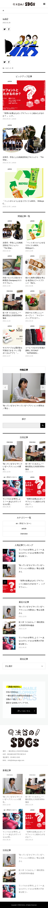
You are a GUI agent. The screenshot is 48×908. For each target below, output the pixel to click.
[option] (24, 391)
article (24, 529)
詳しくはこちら (24, 711)
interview (24, 534)
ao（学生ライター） (24, 523)
